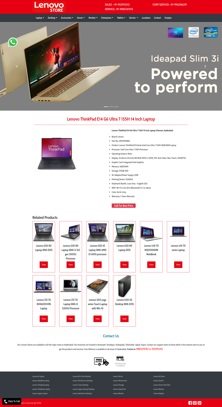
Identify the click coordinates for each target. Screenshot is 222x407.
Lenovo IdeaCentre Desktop (82, 393)
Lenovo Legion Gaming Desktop (83, 389)
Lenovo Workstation (120, 380)
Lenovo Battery (158, 389)
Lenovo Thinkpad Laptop (40, 385)
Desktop (51, 17)
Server (80, 17)
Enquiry (168, 17)
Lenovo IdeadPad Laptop (40, 380)
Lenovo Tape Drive (119, 389)
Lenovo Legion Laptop (39, 393)
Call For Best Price (123, 205)
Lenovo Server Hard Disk (161, 385)
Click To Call (12, 401)
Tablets (120, 17)
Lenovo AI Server (159, 376)
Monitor (92, 17)
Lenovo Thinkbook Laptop (41, 389)
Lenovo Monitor (118, 393)
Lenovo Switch (158, 380)
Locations (146, 17)
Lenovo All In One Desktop (82, 376)
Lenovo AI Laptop (38, 376)
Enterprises (106, 17)
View (44, 264)
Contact (157, 17)
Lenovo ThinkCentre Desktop (83, 380)
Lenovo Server (118, 376)
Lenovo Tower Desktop (80, 385)
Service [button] (132, 17)
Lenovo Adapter (158, 393)
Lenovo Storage (118, 385)
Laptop (39, 17)
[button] (16, 66)
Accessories (66, 17)
